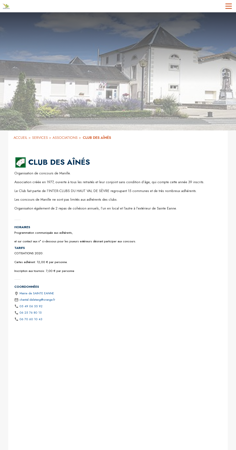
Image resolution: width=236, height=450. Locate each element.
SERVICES (40, 137)
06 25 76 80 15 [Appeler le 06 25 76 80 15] (30, 312)
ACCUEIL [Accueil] (20, 137)
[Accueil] (6, 6)
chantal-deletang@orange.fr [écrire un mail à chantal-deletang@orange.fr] (37, 299)
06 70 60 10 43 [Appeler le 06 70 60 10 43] (30, 319)
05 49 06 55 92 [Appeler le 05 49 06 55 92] (30, 306)
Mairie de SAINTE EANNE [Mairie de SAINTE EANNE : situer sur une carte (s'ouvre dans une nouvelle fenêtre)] (36, 293)
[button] (20, 162)
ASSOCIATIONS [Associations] (65, 137)
